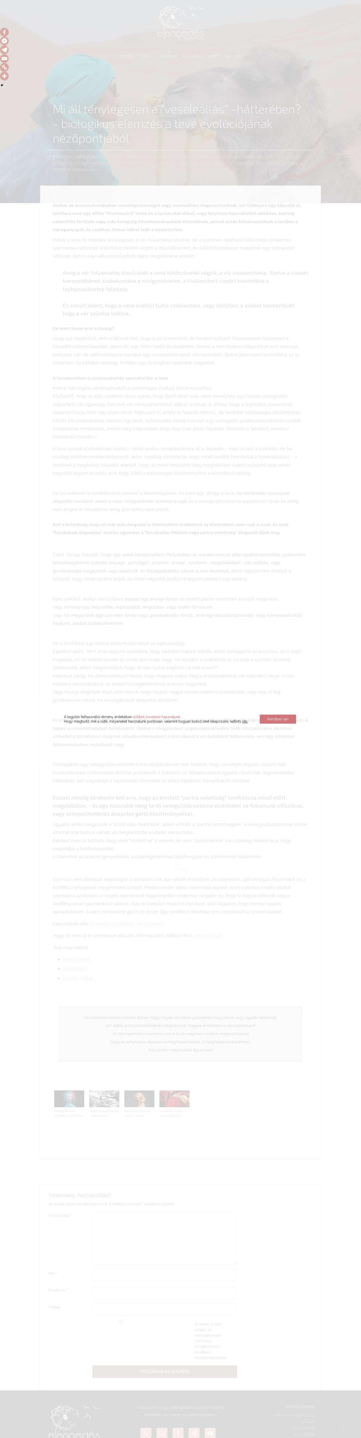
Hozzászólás (60, 1216)
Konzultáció (304, 1434)
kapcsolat (233, 56)
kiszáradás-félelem (71, 163)
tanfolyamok (76, 959)
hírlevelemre (206, 935)
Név (53, 1273)
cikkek (147, 56)
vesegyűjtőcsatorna (233, 163)
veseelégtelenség (193, 163)
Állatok (191, 157)
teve (159, 163)
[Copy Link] (4, 67)
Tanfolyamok (303, 1428)
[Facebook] (4, 32)
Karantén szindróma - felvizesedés (127, 923)
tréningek (169, 56)
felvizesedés (289, 157)
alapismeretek (167, 157)
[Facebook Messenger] (4, 41)
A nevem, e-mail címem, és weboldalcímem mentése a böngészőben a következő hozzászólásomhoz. (211, 1341)
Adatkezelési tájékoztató (294, 1415)
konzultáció (193, 56)
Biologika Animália (219, 157)
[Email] (4, 58)
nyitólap (126, 56)
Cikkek (309, 1421)
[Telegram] (4, 49)
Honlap (55, 1307)
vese (170, 163)
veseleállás (83, 170)
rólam (214, 56)
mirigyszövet (105, 163)
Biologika (266, 157)
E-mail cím (58, 1290)
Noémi (67, 157)
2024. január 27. (113, 157)
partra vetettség (136, 163)
